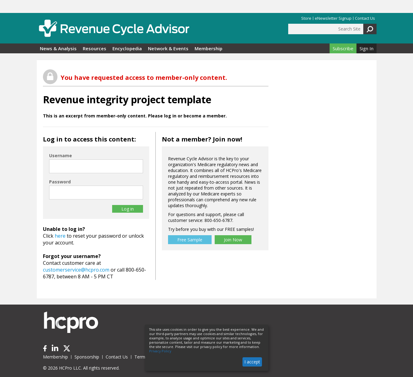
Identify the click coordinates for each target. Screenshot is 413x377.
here (60, 235)
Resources (94, 48)
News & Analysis (58, 48)
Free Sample (189, 240)
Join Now (233, 240)
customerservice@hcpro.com (76, 269)
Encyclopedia (127, 48)
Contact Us (365, 18)
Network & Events (168, 48)
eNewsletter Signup (333, 18)
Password (60, 182)
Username (60, 155)
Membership (208, 48)
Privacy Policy (160, 351)
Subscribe (343, 48)
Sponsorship (86, 357)
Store (306, 18)
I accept (252, 362)
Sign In (366, 48)
